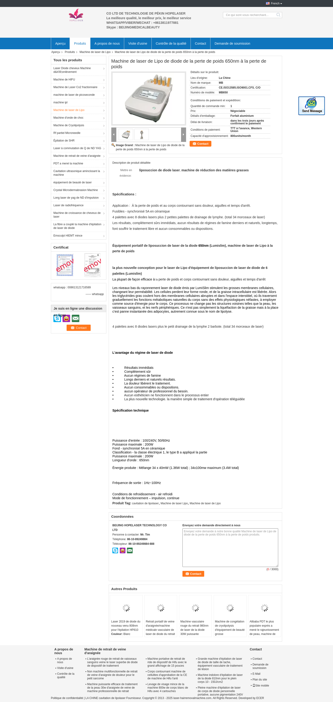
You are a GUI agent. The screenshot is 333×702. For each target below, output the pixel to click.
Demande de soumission (232, 43)
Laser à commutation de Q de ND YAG (77, 148)
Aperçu (60, 43)
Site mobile (261, 685)
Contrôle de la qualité (171, 43)
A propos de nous (107, 43)
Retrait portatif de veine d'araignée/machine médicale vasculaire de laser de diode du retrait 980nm (160, 630)
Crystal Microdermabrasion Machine (75, 190)
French (275, 3)
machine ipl (60, 102)
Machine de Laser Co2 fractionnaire (75, 87)
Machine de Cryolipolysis (68, 125)
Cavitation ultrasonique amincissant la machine (76, 172)
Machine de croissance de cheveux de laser (77, 214)
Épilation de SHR (63, 140)
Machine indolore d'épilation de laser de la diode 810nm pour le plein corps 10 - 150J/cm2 (220, 678)
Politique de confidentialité (67, 698)
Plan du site (260, 679)
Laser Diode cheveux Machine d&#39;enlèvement (72, 70)
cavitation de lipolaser (145, 503)
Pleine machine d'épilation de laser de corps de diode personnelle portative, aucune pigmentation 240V (220, 691)
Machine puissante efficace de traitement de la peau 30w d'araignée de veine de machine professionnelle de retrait (112, 688)
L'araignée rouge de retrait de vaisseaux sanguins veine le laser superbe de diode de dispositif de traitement (112, 662)
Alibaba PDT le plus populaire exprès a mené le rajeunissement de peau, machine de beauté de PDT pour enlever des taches (264, 632)
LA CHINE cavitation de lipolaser (105, 698)
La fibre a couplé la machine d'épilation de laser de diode (77, 226)
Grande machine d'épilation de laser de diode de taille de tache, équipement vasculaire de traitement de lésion (220, 664)
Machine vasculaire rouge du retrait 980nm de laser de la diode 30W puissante (194, 628)
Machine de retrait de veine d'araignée (77, 155)
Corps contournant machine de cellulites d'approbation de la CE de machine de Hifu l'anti (167, 675)
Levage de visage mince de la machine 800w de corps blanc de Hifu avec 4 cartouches (168, 688)
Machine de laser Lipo (174, 503)
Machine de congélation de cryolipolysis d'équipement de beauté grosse (230, 628)
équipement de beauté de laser (72, 182)
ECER (260, 698)
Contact (200, 43)
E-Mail (256, 673)
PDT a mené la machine (68, 163)
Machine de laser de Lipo (95, 52)
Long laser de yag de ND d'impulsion (76, 197)
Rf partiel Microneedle (66, 133)
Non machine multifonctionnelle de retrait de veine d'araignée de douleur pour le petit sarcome (112, 675)
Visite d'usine (137, 43)
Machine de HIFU (64, 79)
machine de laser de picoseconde (74, 94)
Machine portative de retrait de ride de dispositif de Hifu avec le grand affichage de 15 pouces (167, 662)
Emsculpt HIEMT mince (67, 235)
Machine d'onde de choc (68, 117)
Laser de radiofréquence (68, 205)
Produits (80, 43)
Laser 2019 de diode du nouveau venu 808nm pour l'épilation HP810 (125, 625)
